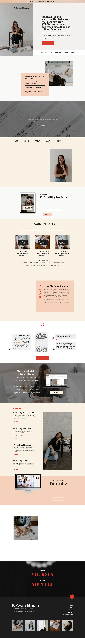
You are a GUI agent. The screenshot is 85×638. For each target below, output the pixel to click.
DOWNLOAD (47, 214)
